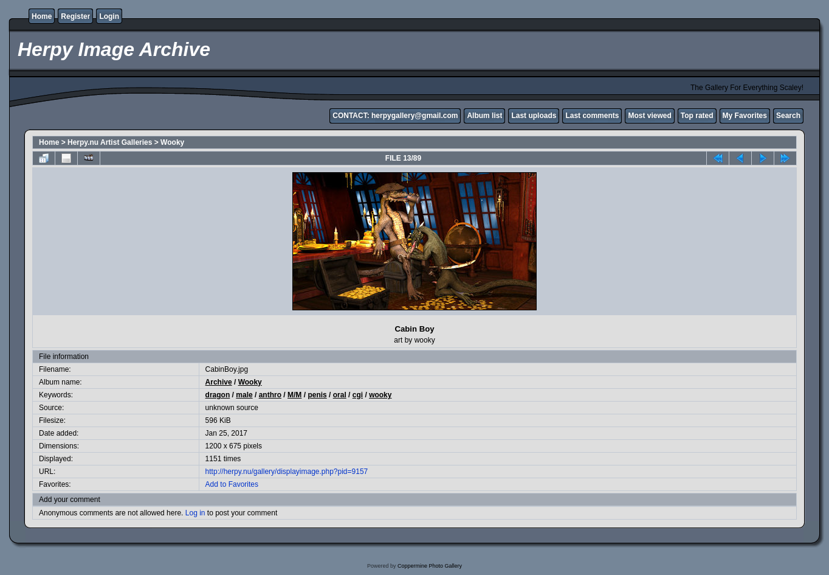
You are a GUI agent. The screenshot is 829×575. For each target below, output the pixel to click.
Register (75, 16)
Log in (195, 513)
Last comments (592, 115)
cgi (358, 395)
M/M (294, 395)
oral (339, 395)
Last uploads (533, 115)
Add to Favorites (231, 484)
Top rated (697, 115)
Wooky (172, 142)
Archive (218, 382)
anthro (270, 395)
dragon (217, 395)
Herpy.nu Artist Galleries (109, 142)
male (244, 395)
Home (42, 16)
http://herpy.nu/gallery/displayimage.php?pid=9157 (286, 471)
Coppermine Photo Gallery (429, 566)
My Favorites (745, 115)
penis (317, 395)
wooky (380, 395)
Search (788, 115)
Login (109, 16)
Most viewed (649, 115)
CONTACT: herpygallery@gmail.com (395, 115)
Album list (484, 115)
